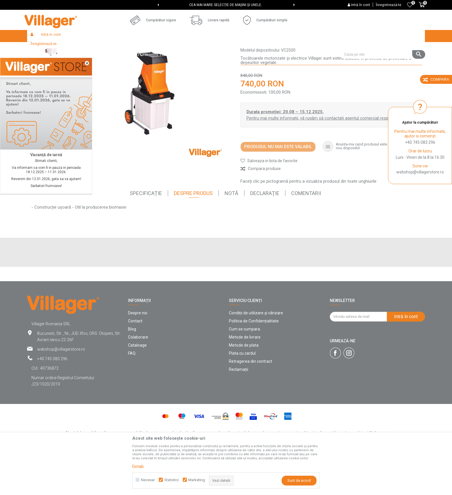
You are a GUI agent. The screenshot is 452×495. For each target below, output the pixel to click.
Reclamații (238, 411)
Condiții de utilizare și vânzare (256, 355)
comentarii (306, 235)
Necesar (148, 480)
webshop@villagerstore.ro (420, 172)
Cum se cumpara (244, 371)
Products (76, 48)
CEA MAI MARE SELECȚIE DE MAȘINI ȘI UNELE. (225, 5)
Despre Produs (193, 235)
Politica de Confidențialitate (254, 363)
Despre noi (137, 355)
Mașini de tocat (151, 48)
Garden (94, 48)
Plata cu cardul (242, 395)
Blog (132, 371)
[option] (226, 5)
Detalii (138, 466)
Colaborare (138, 379)
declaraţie (264, 235)
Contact (135, 363)
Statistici (171, 480)
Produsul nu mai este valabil (278, 188)
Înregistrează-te (388, 5)
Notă (231, 235)
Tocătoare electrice (184, 48)
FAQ (131, 395)
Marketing (196, 480)
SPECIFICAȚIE (146, 235)
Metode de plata (244, 387)
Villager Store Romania (46, 48)
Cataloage (137, 387)
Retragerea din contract (250, 403)
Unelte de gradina (119, 48)
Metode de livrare (245, 379)
